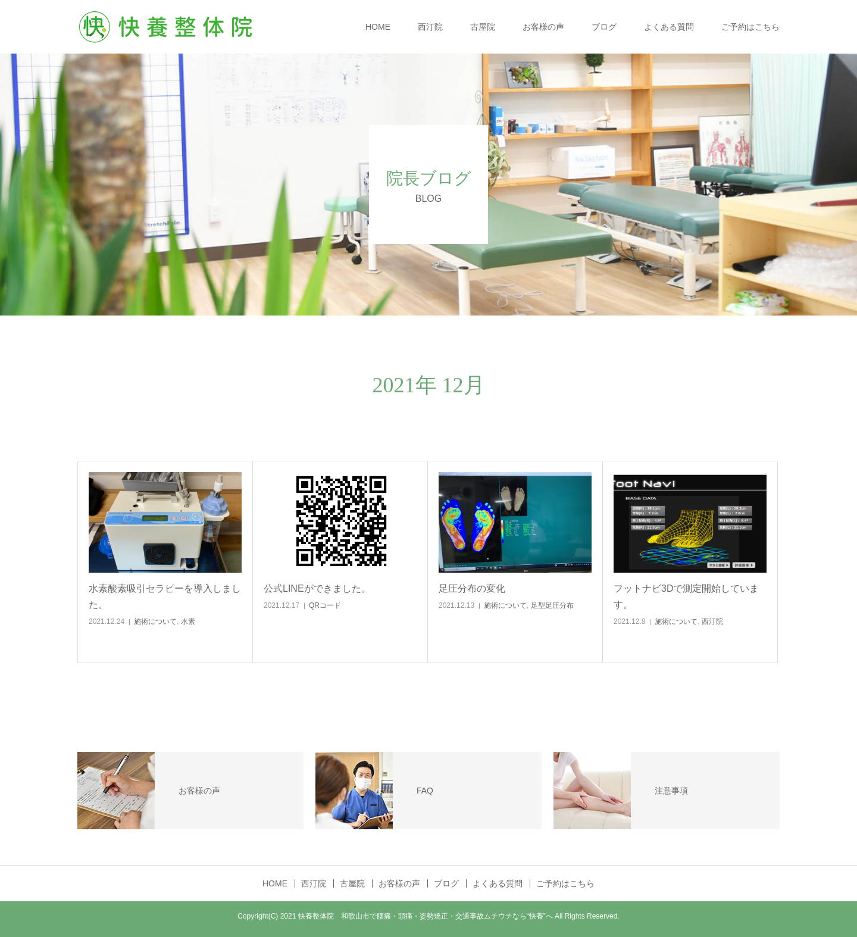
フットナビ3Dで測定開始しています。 (686, 596)
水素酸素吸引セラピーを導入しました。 (165, 596)
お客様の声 (543, 27)
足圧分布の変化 (472, 588)
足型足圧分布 (552, 605)
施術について (155, 621)
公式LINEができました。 (317, 588)
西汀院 (430, 27)
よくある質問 (669, 27)
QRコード (325, 605)
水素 (188, 621)
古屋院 (482, 27)
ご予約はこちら (750, 27)
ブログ (604, 27)
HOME (377, 27)
